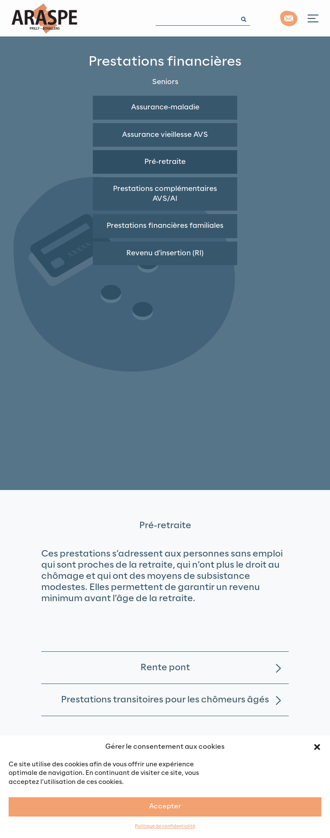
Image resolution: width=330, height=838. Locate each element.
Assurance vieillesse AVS (165, 135)
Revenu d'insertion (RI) (165, 253)
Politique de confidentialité (165, 826)
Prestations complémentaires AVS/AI (165, 194)
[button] (317, 746)
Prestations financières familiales (165, 226)
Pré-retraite (165, 162)
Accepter (165, 806)
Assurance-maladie (165, 107)
